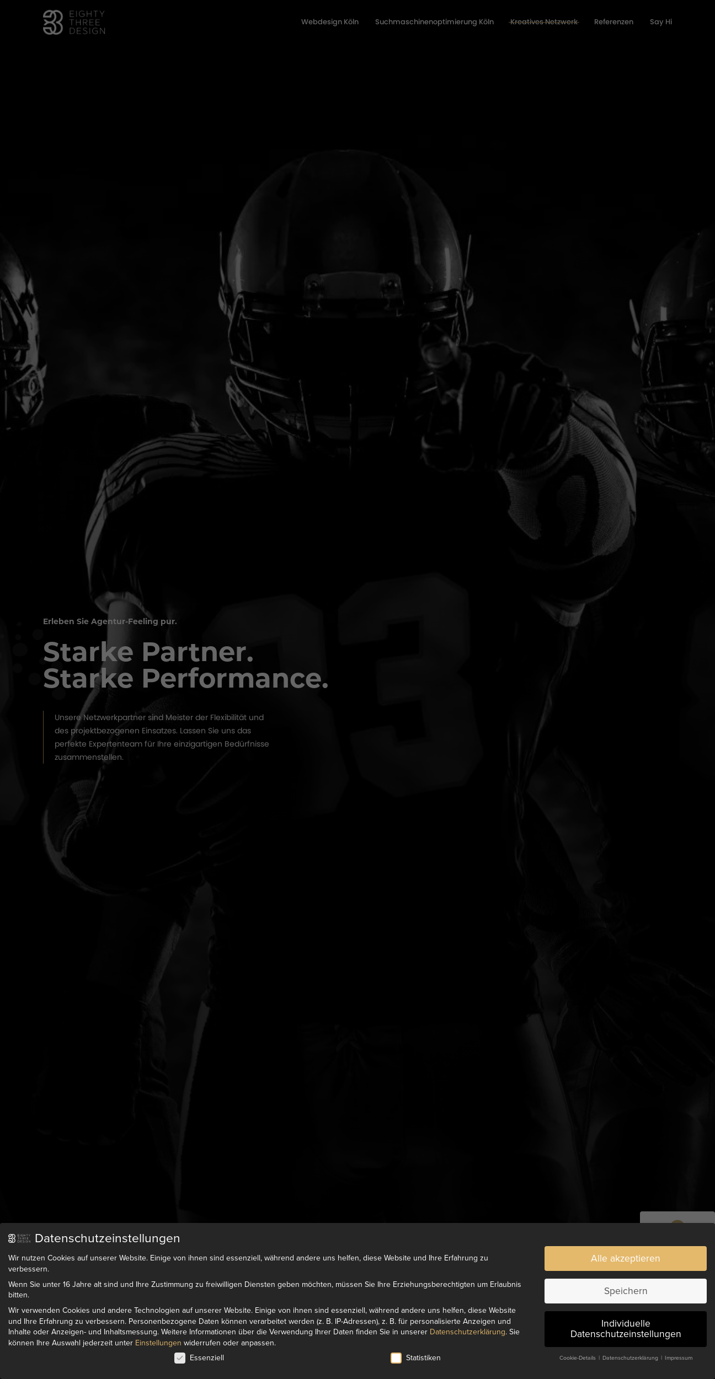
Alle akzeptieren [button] (625, 1254)
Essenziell (199, 1354)
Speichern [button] (626, 1287)
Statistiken (416, 1354)
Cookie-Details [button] (578, 1353)
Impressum (678, 1353)
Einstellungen (158, 1339)
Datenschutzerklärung (467, 1328)
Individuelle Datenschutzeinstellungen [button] (625, 1325)
